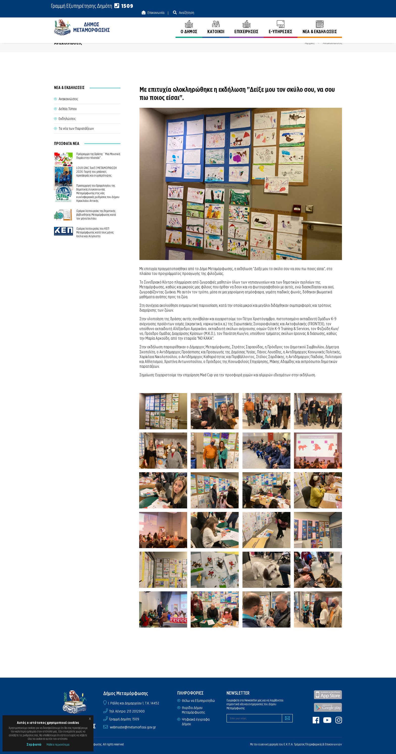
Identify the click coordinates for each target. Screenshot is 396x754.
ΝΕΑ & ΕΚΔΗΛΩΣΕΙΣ (320, 22)
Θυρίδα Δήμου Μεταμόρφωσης (193, 710)
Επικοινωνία (303, 6)
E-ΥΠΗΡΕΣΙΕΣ (280, 22)
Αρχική (309, 42)
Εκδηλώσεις (67, 118)
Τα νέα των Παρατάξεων (76, 128)
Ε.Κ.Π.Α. (288, 744)
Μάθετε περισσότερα (57, 744)
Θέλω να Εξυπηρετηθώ (198, 700)
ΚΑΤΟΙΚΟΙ (215, 22)
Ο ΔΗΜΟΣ (189, 22)
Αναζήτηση (334, 6)
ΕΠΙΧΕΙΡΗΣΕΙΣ (246, 22)
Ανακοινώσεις (332, 42)
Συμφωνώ (34, 744)
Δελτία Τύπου (68, 108)
